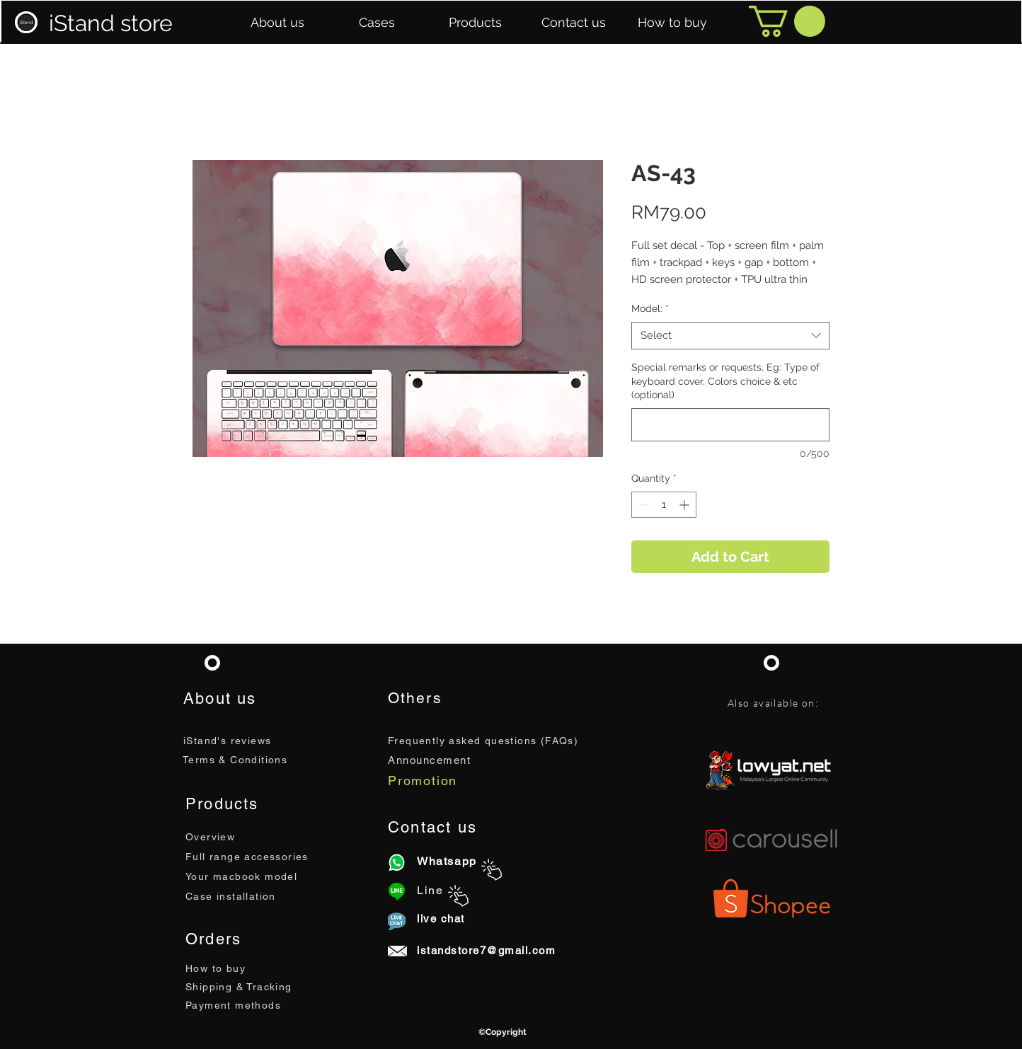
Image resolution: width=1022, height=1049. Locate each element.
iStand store (111, 23)
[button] (277, 22)
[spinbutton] (664, 504)
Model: (650, 308)
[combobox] (730, 335)
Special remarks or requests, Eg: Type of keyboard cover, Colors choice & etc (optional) (725, 380)
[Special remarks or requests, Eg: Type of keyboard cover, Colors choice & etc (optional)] (730, 425)
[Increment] (685, 504)
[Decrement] (642, 504)
